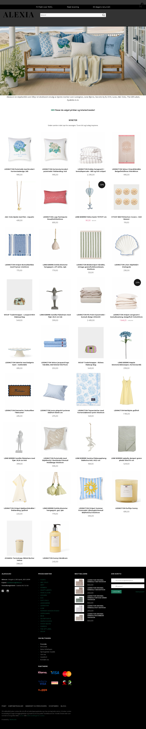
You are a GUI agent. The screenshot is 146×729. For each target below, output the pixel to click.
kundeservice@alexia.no (14, 583)
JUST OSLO (44, 600)
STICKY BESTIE (45, 624)
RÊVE (42, 616)
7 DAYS (43, 580)
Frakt (4, 706)
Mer (141, 18)
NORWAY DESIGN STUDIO (49, 611)
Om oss (43, 654)
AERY (42, 585)
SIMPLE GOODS (46, 621)
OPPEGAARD (45, 613)
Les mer (21, 716)
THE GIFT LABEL (45, 629)
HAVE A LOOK (45, 593)
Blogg (63, 706)
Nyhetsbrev (54, 706)
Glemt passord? (140, 592)
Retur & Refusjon (46, 649)
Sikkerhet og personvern (36, 706)
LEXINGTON (44, 605)
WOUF (42, 631)
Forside (43, 644)
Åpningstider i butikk (47, 652)
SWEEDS (43, 626)
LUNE (42, 608)
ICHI (41, 598)
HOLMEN (43, 595)
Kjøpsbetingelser (15, 706)
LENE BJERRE (45, 603)
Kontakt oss (44, 659)
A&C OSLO (44, 582)
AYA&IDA (43, 587)
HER (53, 110)
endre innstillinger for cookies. (36, 716)
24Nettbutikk (12, 720)
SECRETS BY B (45, 618)
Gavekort (43, 657)
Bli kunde (43, 646)
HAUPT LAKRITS (46, 590)
